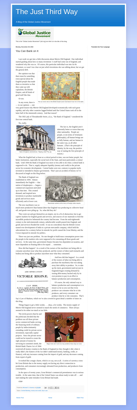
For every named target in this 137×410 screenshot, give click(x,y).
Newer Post (20, 398)
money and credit (36, 390)
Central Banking (25, 390)
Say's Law (45, 390)
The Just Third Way (47, 12)
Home (50, 398)
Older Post (80, 398)
